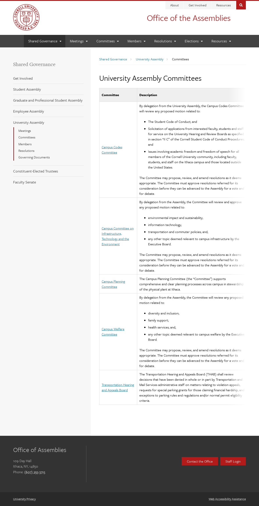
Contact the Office (200, 461)
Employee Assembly (28, 111)
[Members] (136, 41)
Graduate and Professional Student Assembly (48, 100)
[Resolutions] (165, 41)
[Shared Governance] (45, 41)
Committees (26, 137)
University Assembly (28, 122)
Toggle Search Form (241, 4)
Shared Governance (34, 64)
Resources (223, 5)
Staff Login (233, 461)
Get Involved (197, 5)
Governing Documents (34, 157)
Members (25, 144)
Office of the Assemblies (189, 17)
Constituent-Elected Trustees (35, 171)
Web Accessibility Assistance (227, 499)
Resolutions (26, 150)
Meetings (24, 130)
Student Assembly (27, 89)
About (174, 5)
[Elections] (193, 41)
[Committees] (107, 41)
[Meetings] (79, 41)
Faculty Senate (24, 182)
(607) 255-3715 (34, 472)
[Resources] (221, 41)
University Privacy (24, 499)
